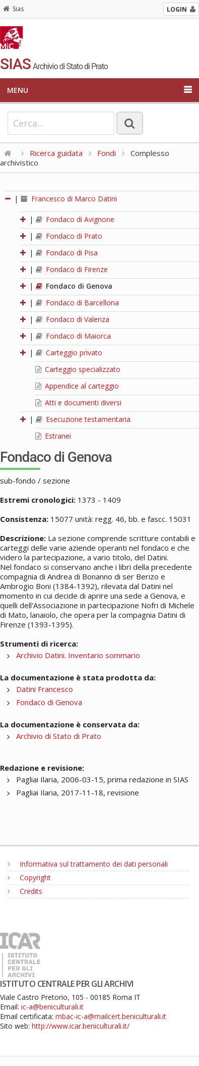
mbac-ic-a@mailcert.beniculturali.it (110, 1016)
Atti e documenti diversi (78, 402)
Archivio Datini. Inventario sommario (78, 655)
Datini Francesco (44, 689)
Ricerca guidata (56, 153)
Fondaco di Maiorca (73, 336)
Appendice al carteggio (77, 386)
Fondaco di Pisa (67, 252)
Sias (13, 9)
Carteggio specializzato (77, 369)
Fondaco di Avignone (75, 219)
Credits (25, 891)
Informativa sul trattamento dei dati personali (88, 864)
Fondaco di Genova (74, 286)
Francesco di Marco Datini (69, 198)
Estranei (53, 436)
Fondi (106, 153)
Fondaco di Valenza (72, 319)
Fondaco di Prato (69, 236)
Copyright (29, 877)
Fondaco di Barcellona (77, 302)
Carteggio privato (69, 352)
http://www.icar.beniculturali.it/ (80, 1026)
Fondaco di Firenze (72, 269)
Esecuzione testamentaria (83, 419)
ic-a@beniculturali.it (52, 1006)
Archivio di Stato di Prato (58, 736)
